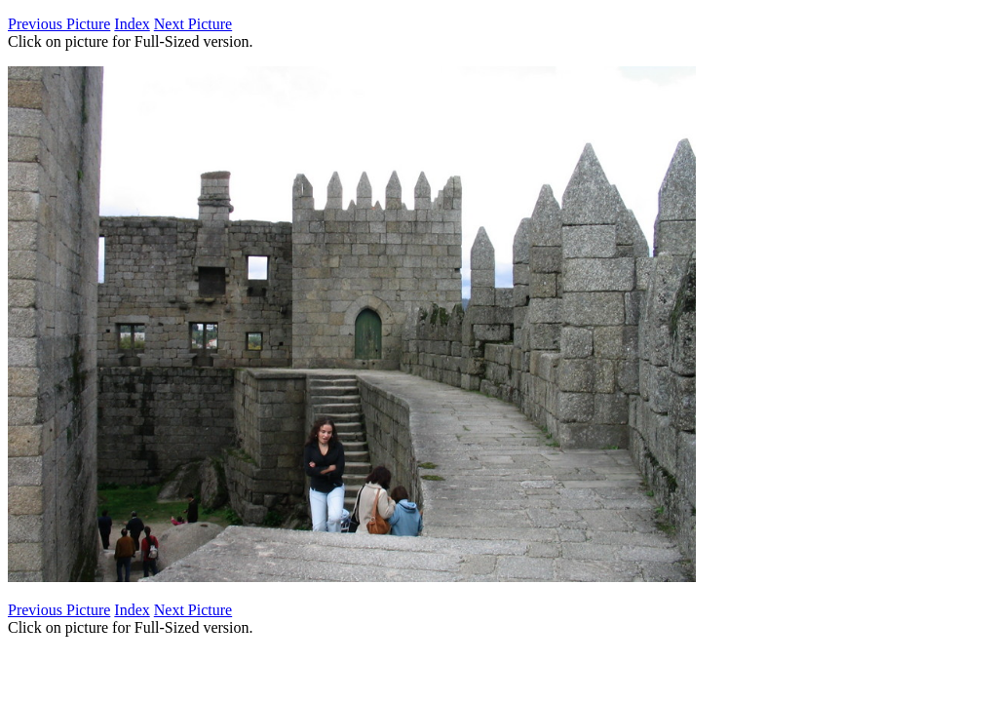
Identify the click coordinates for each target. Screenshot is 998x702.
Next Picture (193, 24)
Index (131, 24)
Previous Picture (59, 24)
